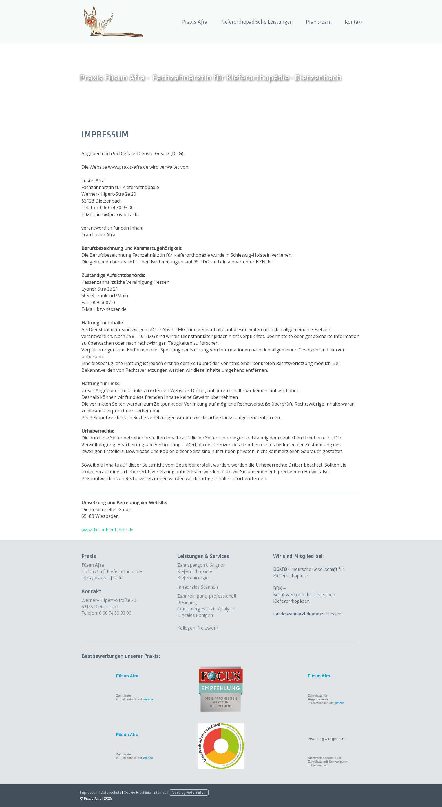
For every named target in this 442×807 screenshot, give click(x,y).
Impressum (89, 792)
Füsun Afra (127, 675)
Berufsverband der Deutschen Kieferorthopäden (304, 597)
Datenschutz (111, 792)
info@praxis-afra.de (102, 577)
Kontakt (354, 22)
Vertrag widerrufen (188, 792)
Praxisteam (319, 22)
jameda (148, 699)
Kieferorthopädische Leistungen (256, 22)
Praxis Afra (194, 22)
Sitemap (160, 792)
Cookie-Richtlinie (137, 792)
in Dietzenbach (328, 761)
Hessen (307, 614)
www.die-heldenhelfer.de (107, 530)
